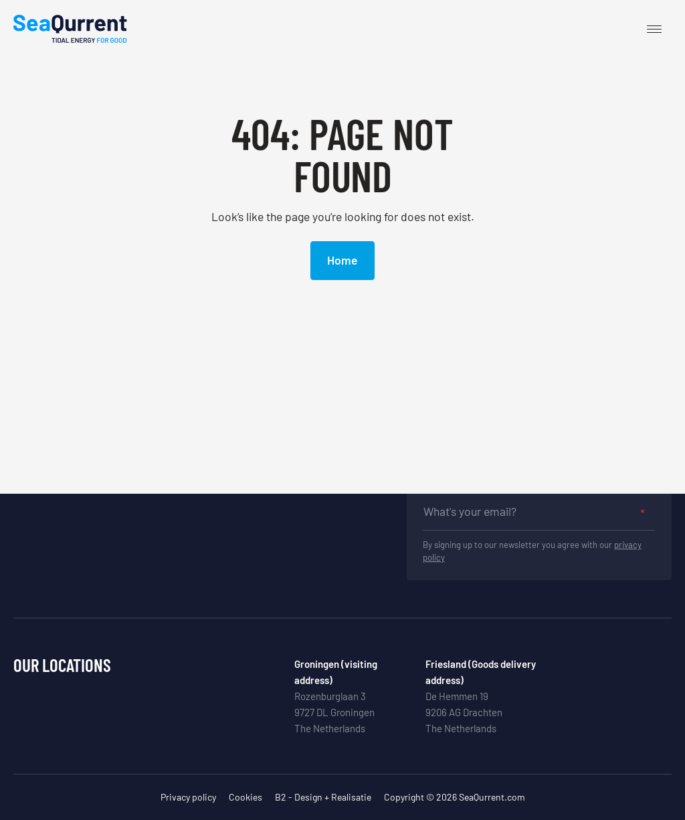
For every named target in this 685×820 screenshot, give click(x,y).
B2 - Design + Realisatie (323, 797)
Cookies (245, 797)
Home (342, 260)
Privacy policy (188, 797)
